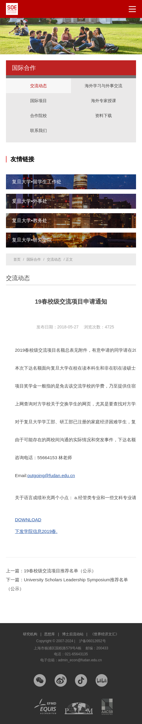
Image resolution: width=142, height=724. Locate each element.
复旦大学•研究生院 (32, 239)
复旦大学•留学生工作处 (36, 181)
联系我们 (38, 130)
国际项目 (38, 94)
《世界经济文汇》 (104, 634)
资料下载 (103, 115)
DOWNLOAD (28, 519)
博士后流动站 (74, 634)
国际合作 (34, 259)
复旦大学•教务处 (29, 220)
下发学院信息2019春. (36, 531)
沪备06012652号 (92, 641)
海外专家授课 (103, 94)
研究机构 (32, 634)
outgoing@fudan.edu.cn (51, 475)
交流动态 (38, 85)
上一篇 (51, 570)
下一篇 (67, 584)
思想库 (51, 634)
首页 (17, 259)
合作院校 (38, 115)
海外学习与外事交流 (103, 79)
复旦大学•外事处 (29, 201)
